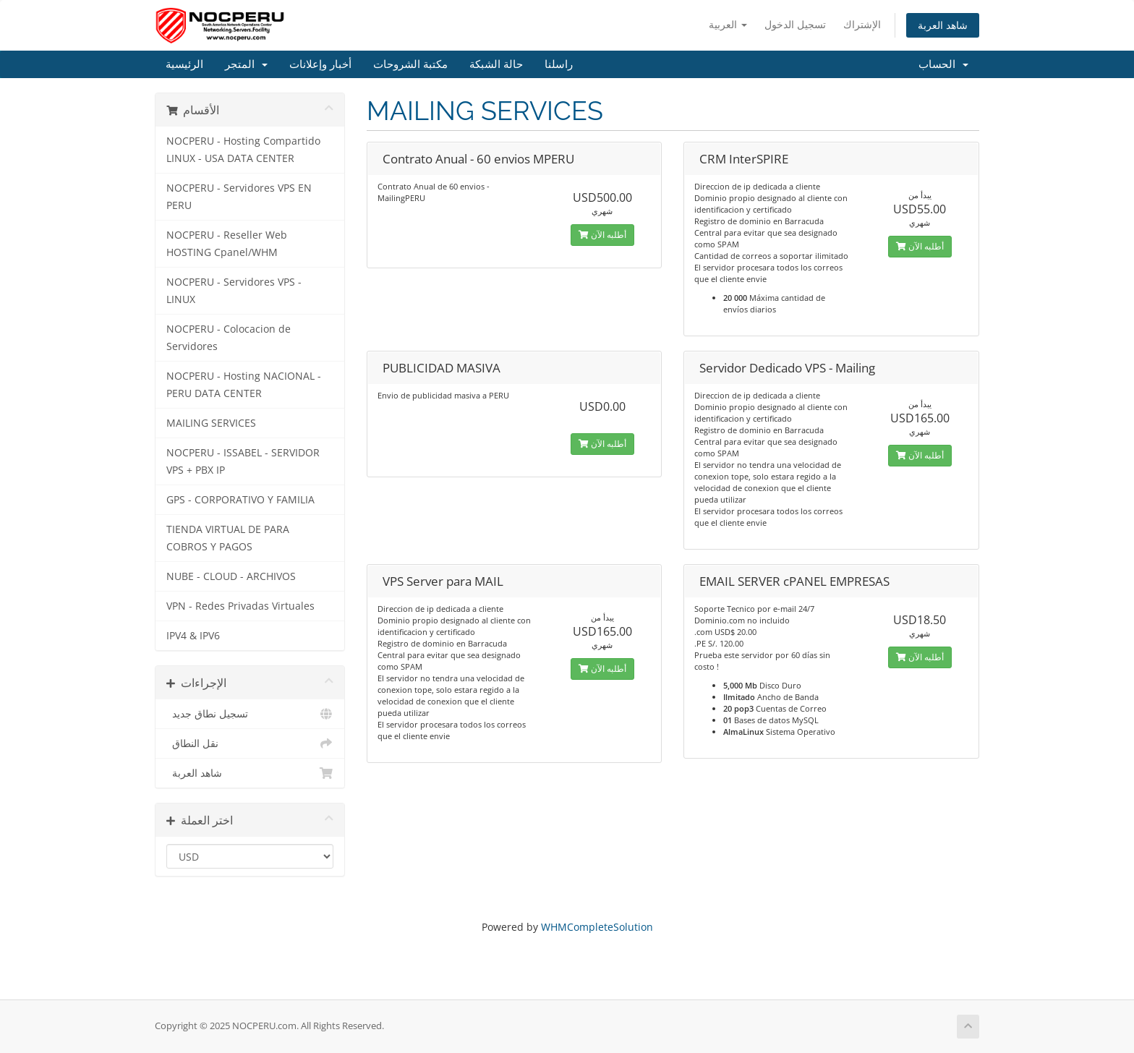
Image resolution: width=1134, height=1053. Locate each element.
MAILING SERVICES (211, 423)
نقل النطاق (249, 743)
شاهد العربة (943, 25)
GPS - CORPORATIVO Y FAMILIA (240, 499)
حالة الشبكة (496, 64)
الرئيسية (184, 64)
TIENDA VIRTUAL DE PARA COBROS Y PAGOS (227, 538)
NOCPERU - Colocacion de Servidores (228, 338)
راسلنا (559, 64)
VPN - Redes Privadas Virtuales (240, 606)
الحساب (943, 64)
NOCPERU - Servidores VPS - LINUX (234, 291)
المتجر (246, 64)
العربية (728, 24)
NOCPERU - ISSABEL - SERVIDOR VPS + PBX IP (243, 461)
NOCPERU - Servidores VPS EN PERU (239, 197)
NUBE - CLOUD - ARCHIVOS (231, 576)
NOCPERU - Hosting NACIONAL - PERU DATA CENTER (243, 385)
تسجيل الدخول (795, 24)
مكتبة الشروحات (410, 64)
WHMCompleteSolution (597, 927)
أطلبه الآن (602, 235)
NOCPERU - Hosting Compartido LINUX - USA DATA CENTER (243, 150)
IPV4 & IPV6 (193, 635)
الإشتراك (862, 24)
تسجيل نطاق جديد (249, 713)
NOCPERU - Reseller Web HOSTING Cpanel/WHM (226, 244)
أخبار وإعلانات (320, 64)
